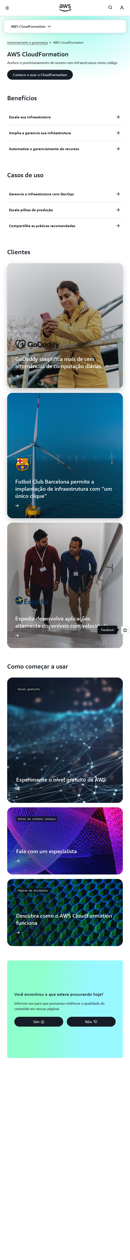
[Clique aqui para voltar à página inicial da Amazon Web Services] (65, 7)
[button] (31, 26)
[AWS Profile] (121, 8)
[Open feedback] (125, 630)
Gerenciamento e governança (27, 42)
